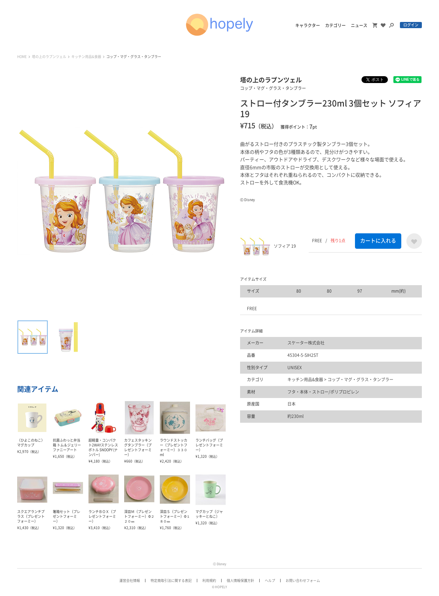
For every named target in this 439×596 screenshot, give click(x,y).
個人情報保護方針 (240, 580)
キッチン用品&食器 (86, 56)
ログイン (410, 25)
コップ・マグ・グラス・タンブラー (133, 56)
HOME (22, 56)
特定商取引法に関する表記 (171, 580)
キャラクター (307, 25)
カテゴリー (335, 25)
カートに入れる (378, 240)
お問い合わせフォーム (303, 580)
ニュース (359, 25)
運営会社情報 (129, 580)
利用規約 (209, 580)
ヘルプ (270, 580)
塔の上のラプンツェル (49, 56)
